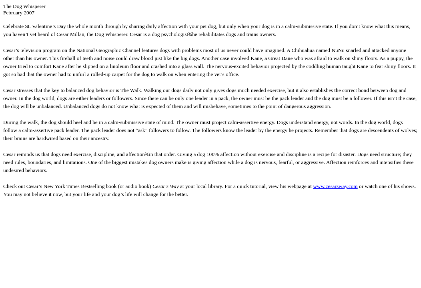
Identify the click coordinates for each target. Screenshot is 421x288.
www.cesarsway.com (335, 186)
